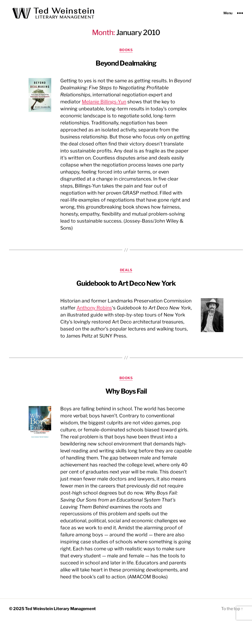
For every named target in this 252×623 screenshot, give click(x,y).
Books (126, 54)
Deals (126, 274)
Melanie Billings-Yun (104, 106)
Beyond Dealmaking (126, 68)
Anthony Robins (94, 312)
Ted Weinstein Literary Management (60, 613)
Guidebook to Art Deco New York (126, 287)
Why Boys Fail (126, 395)
